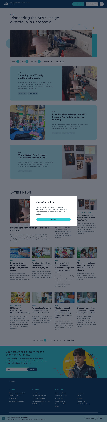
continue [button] (53, 219)
